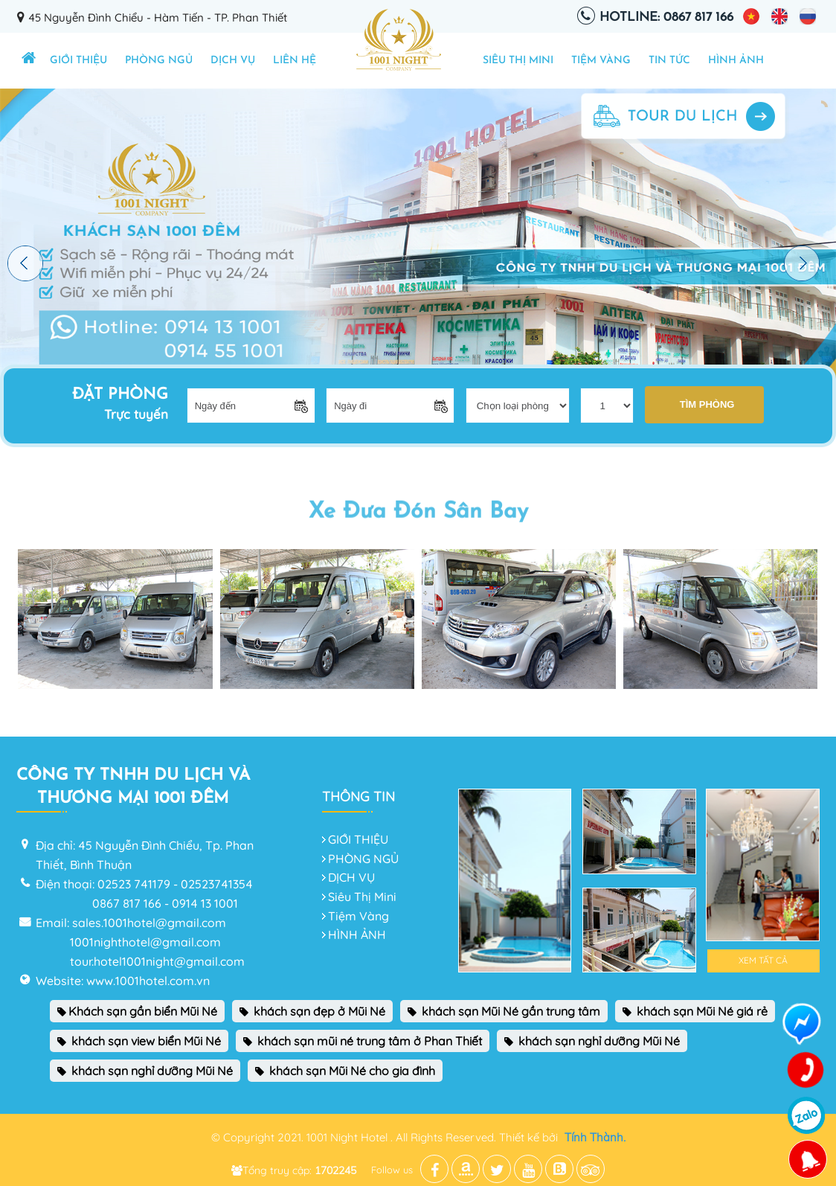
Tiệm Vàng (601, 60)
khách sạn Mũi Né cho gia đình (345, 1070)
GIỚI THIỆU (78, 60)
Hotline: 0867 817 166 (666, 17)
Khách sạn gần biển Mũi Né (137, 1011)
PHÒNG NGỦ (159, 60)
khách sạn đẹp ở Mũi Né (312, 1011)
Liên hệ (294, 60)
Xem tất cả (763, 960)
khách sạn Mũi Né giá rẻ (695, 1011)
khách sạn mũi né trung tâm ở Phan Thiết (362, 1040)
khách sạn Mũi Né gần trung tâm (504, 1011)
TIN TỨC (669, 60)
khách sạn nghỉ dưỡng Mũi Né (592, 1040)
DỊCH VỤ (232, 60)
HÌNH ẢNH (736, 60)
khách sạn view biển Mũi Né (139, 1040)
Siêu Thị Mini (518, 60)
